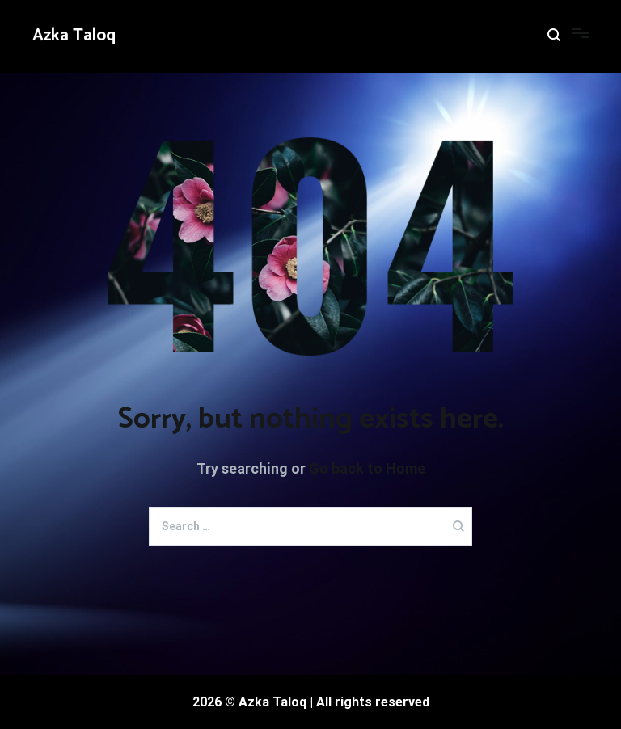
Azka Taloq (74, 35)
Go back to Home (367, 468)
